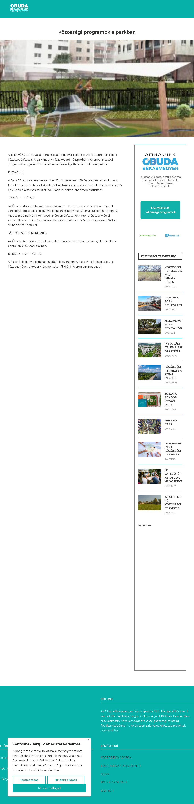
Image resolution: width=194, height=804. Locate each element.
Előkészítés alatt (125, 25)
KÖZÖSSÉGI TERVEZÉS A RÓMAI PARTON (173, 372)
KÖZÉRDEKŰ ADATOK (116, 757)
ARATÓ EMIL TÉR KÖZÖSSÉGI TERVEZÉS (173, 502)
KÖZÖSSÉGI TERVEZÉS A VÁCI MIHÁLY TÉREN (173, 274)
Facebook (144, 525)
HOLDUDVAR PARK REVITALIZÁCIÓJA (173, 324)
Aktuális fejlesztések (45, 25)
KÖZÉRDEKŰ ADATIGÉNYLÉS (121, 766)
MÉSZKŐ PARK (171, 422)
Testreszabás (29, 780)
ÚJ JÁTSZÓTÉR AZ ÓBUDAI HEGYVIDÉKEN (173, 476)
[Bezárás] (88, 740)
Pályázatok (152, 25)
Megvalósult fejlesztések (87, 25)
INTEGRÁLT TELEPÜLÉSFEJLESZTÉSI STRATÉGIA (173, 347)
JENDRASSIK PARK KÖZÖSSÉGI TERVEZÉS (173, 449)
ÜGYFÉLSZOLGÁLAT (115, 782)
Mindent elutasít (65, 780)
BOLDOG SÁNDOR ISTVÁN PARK (171, 399)
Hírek (19, 25)
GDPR (105, 774)
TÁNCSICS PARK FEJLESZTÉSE (173, 301)
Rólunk (172, 25)
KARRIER (107, 790)
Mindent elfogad (49, 788)
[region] (49, 767)
